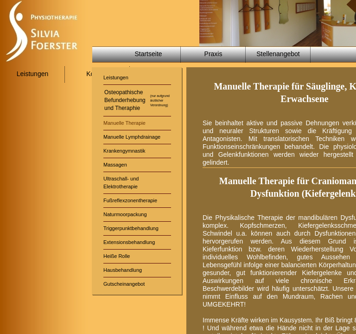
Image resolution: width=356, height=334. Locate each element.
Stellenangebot (277, 54)
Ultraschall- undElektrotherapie (121, 182)
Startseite (148, 54)
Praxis (213, 54)
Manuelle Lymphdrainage (131, 137)
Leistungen (33, 73)
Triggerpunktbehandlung (131, 228)
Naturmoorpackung (125, 214)
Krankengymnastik (124, 151)
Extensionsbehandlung (129, 242)
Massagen (115, 164)
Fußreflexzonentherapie (130, 200)
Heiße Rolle (116, 256)
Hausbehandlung (122, 270)
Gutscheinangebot (124, 284)
